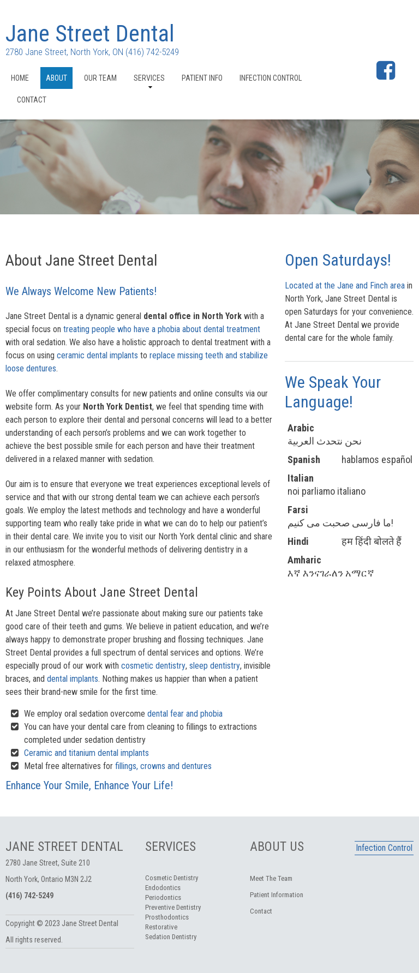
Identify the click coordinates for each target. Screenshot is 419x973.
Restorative (161, 927)
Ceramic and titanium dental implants (86, 753)
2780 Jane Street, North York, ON (64, 51)
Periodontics (163, 897)
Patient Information (276, 895)
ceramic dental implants (97, 355)
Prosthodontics (167, 917)
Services (149, 78)
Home (20, 78)
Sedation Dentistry (170, 937)
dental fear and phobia (185, 713)
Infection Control (271, 78)
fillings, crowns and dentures (163, 766)
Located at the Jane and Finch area (345, 285)
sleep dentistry (214, 665)
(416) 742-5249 (152, 51)
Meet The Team (271, 878)
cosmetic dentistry (153, 665)
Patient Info (202, 78)
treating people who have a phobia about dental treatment (161, 329)
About (56, 78)
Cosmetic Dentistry (171, 878)
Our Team (100, 78)
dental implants (72, 679)
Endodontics (163, 888)
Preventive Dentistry (173, 907)
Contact (31, 99)
